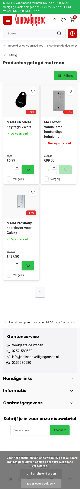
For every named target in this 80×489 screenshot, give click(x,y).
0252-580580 (22, 351)
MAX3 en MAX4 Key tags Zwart (19, 124)
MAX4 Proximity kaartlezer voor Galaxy (19, 228)
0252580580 (21, 363)
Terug (10, 55)
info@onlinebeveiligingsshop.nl (35, 357)
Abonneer (60, 430)
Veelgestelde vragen (27, 345)
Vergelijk (18, 179)
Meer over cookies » (41, 483)
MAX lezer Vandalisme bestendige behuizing (53, 129)
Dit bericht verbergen (41, 473)
